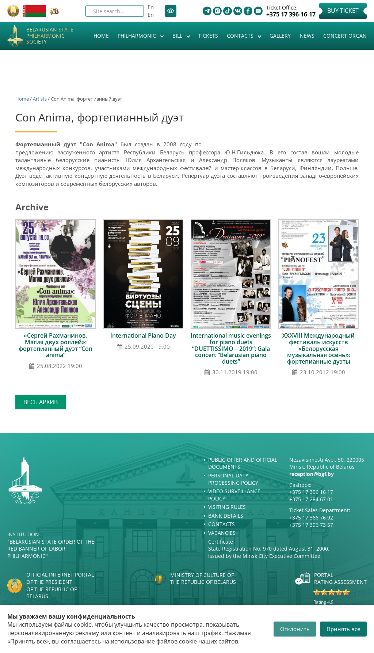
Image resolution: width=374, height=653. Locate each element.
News (307, 35)
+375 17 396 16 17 (311, 491)
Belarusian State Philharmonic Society (49, 36)
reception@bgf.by (311, 473)
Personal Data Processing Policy (233, 479)
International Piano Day (143, 335)
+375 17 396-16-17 (291, 14)
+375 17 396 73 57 (311, 524)
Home (101, 35)
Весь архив (40, 402)
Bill (178, 35)
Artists (40, 98)
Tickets (208, 35)
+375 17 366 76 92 (311, 517)
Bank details (225, 515)
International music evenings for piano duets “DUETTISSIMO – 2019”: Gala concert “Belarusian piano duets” (231, 348)
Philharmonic (137, 35)
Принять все (343, 629)
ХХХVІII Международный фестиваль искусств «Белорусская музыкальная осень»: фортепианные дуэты (318, 348)
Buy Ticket (343, 11)
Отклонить (295, 629)
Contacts (241, 35)
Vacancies (222, 532)
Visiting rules (227, 506)
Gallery (280, 35)
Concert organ (345, 35)
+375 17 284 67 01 (311, 499)
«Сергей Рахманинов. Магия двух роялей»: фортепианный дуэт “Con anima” (55, 345)
